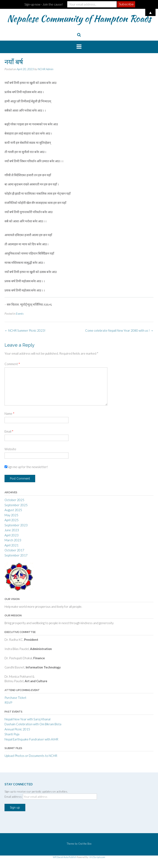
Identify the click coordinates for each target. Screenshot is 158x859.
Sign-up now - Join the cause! (43, 4)
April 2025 (12, 520)
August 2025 (13, 510)
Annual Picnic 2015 (17, 729)
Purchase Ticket (15, 697)
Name (9, 413)
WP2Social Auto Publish (64, 857)
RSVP (8, 702)
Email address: (14, 796)
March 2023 (13, 540)
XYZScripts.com (97, 857)
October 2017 (14, 550)
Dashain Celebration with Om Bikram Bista (33, 724)
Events (20, 313)
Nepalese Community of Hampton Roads (79, 18)
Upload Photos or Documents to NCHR (31, 755)
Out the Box (85, 843)
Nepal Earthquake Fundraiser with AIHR (31, 739)
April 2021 (12, 545)
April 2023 (12, 535)
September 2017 (16, 555)
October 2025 (14, 500)
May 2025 (11, 515)
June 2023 (12, 530)
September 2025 (16, 505)
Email (9, 431)
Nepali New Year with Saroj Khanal (27, 719)
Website (10, 449)
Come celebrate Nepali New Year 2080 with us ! (119, 330)
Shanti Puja (12, 734)
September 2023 (16, 525)
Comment (12, 364)
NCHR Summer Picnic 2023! (25, 330)
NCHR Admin (45, 69)
